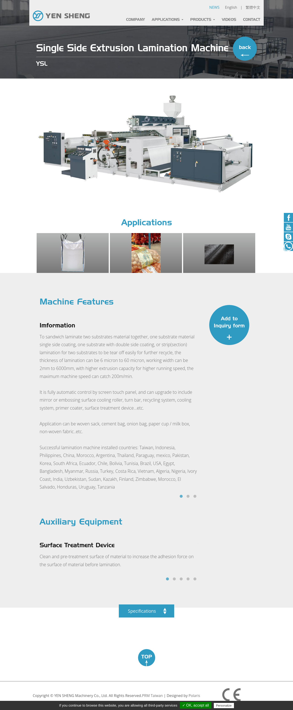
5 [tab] (195, 579)
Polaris (194, 695)
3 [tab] (195, 496)
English (231, 7)
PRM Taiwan (152, 695)
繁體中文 (253, 7)
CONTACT (251, 19)
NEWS (214, 7)
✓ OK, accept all (195, 705)
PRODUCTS (202, 19)
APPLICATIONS (167, 19)
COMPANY (135, 19)
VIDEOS (229, 19)
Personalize (224, 705)
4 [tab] (188, 579)
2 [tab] (188, 496)
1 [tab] (181, 496)
